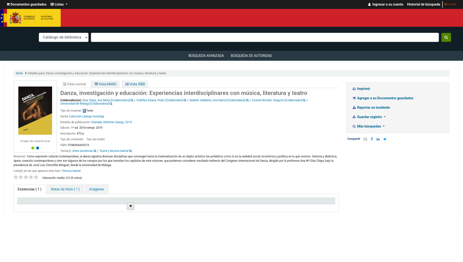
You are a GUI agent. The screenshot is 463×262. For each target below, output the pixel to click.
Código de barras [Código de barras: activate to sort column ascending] (309, 206)
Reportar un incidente (371, 107)
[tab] (65, 189)
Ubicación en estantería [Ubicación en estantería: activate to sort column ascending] (148, 204)
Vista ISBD (135, 84)
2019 (128, 122)
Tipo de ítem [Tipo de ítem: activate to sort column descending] (28, 206)
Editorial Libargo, (114, 122)
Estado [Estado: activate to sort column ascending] (223, 206)
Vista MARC (106, 84)
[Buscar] (446, 37)
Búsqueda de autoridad (251, 56)
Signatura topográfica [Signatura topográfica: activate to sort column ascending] (194, 206)
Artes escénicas (82, 151)
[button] (26, 4)
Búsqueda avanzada (206, 56)
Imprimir (361, 89)
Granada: (97, 122)
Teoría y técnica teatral (113, 151)
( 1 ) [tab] (29, 189)
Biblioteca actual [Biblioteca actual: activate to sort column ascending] (71, 206)
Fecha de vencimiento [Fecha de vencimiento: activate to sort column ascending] (273, 206)
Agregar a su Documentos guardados (383, 98)
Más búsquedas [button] (367, 126)
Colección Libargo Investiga (86, 116)
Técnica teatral (71, 171)
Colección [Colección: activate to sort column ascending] (106, 206)
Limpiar (450, 4)
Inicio (19, 73)
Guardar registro (367, 117)
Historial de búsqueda (423, 4)
